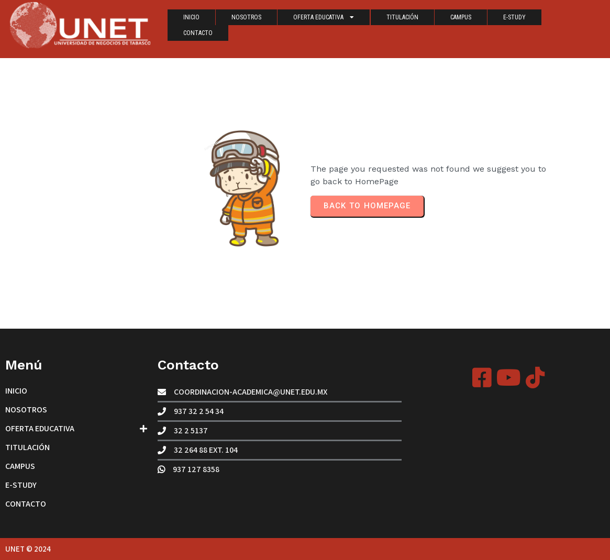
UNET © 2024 (28, 549)
